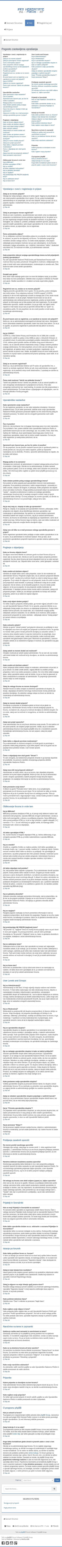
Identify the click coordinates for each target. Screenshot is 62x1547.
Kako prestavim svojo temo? (12, 155)
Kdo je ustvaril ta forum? (39, 158)
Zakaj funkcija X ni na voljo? (41, 161)
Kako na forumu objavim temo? (13, 122)
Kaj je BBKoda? (8, 162)
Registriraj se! (44, 23)
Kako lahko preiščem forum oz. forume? (44, 115)
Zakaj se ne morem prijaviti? (12, 58)
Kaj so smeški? (8, 166)
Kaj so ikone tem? (9, 181)
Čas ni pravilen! (8, 96)
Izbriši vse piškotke (20, 1526)
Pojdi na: (18, 1480)
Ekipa (7, 1526)
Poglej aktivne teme (10, 1508)
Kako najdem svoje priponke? (41, 151)
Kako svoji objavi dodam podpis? (13, 126)
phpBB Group (45, 1415)
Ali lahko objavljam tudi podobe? (13, 168)
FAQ (29, 23)
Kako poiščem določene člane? (42, 123)
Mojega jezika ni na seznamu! (12, 103)
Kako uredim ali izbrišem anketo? (14, 134)
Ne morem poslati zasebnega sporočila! (44, 84)
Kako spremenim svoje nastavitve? (14, 94)
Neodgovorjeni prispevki (11, 1503)
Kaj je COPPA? (8, 81)
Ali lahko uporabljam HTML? (12, 164)
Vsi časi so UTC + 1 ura (40, 1526)
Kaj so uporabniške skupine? (41, 60)
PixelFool (9, 1539)
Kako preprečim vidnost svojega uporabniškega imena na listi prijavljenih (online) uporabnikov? (16, 67)
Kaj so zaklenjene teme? (11, 179)
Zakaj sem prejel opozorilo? (12, 143)
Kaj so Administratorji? (39, 56)
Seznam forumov (13, 23)
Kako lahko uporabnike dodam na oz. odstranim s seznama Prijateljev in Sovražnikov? (44, 106)
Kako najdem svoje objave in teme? (43, 125)
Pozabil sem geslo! (9, 71)
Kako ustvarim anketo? (10, 128)
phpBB (23, 1532)
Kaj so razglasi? (8, 172)
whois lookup (33, 1453)
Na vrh (7, 207)
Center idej (16, 1434)
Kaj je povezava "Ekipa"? (40, 77)
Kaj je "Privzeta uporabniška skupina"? (44, 75)
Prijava (8, 29)
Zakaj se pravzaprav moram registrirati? (16, 60)
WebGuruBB (25, 1539)
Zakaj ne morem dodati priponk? (13, 140)
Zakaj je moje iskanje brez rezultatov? (44, 117)
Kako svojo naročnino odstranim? (42, 140)
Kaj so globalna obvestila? (11, 170)
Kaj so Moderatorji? (38, 58)
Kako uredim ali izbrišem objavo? (14, 124)
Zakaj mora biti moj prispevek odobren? (16, 153)
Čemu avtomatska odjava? (11, 63)
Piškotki (54, 1526)
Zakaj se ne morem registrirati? (13, 83)
